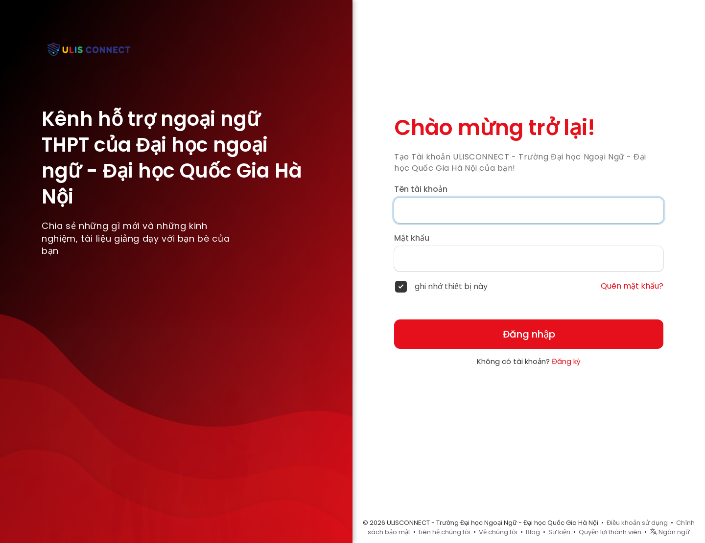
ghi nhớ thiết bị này (451, 286)
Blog (533, 532)
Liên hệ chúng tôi (444, 532)
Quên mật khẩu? (632, 286)
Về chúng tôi (498, 532)
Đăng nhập (529, 334)
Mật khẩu (411, 238)
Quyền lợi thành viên (610, 532)
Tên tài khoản (420, 189)
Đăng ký (566, 361)
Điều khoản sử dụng (637, 522)
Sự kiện (559, 532)
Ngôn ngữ (670, 532)
